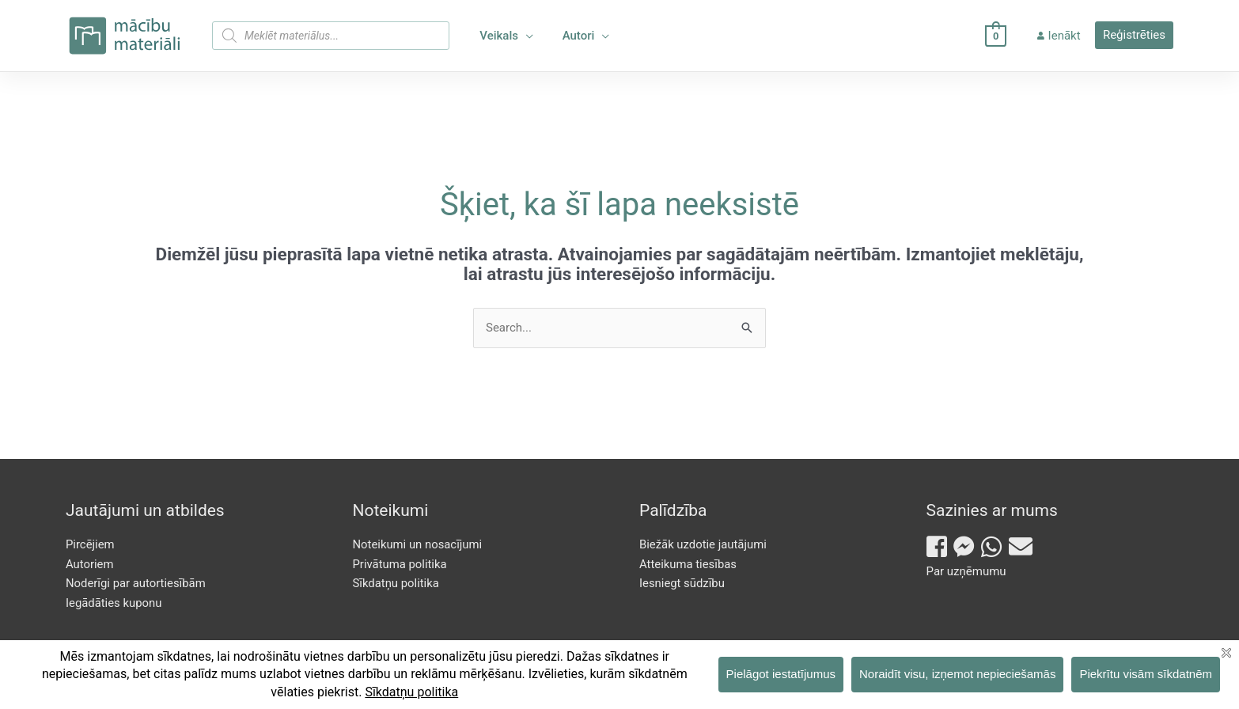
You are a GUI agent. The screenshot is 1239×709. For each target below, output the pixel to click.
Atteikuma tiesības (688, 564)
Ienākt (1061, 35)
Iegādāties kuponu (114, 603)
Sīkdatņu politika (396, 583)
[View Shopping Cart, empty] (1001, 35)
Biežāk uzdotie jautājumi (703, 544)
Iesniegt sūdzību (682, 583)
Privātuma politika (400, 564)
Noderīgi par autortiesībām (136, 583)
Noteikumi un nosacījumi (418, 544)
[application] (523, 35)
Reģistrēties (1134, 35)
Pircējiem (90, 544)
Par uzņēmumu (966, 571)
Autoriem (90, 564)
